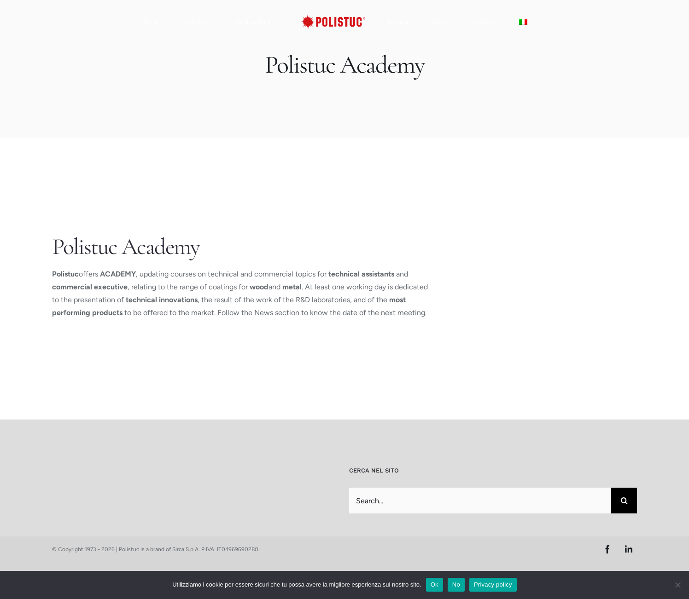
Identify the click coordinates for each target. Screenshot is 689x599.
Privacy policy (493, 584)
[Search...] (480, 500)
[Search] (624, 500)
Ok (434, 584)
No (456, 584)
